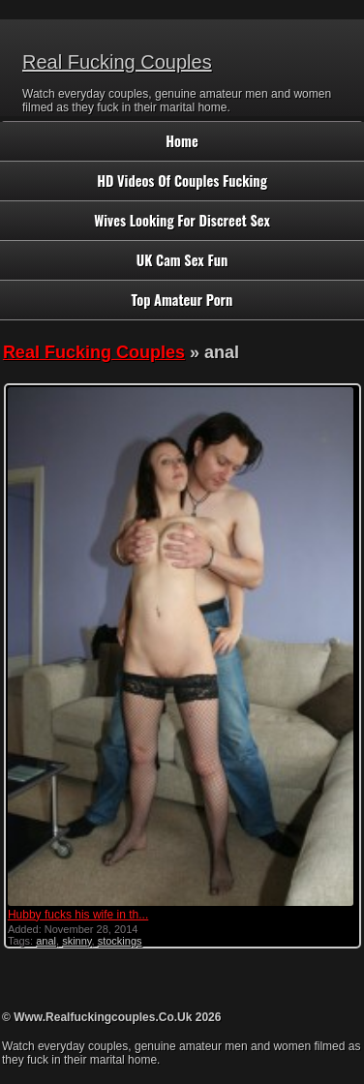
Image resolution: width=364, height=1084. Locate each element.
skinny (76, 941)
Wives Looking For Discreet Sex (182, 220)
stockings (120, 941)
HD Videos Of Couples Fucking (182, 180)
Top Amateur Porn (182, 299)
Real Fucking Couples (117, 62)
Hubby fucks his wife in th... (78, 914)
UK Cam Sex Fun (182, 260)
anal (46, 941)
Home (181, 141)
